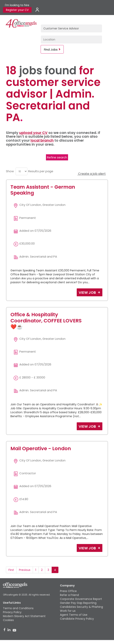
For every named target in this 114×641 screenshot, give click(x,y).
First (11, 570)
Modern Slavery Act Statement (24, 616)
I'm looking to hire (17, 5)
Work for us (68, 611)
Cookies (8, 620)
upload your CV (33, 132)
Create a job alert (91, 173)
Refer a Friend (69, 595)
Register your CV (17, 10)
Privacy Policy (12, 612)
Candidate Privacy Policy (77, 619)
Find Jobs (51, 49)
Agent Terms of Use (73, 615)
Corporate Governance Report (81, 599)
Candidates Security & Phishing (81, 607)
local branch (42, 140)
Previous (24, 570)
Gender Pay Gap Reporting (78, 603)
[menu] (21, 171)
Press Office (68, 591)
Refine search (57, 157)
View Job (88, 292)
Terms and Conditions (18, 608)
